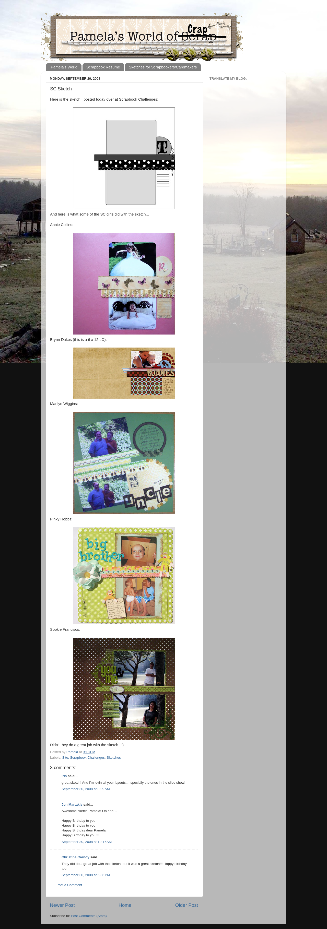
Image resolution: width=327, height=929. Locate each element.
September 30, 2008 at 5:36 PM (86, 875)
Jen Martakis (72, 804)
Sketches (114, 757)
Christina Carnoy (75, 857)
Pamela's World (64, 67)
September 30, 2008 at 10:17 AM (87, 842)
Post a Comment (69, 885)
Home (125, 905)
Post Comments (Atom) (89, 916)
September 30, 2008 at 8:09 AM (86, 789)
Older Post (186, 905)
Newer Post (62, 905)
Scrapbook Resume (103, 67)
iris (64, 776)
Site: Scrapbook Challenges (83, 757)
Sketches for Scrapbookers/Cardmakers (163, 67)
